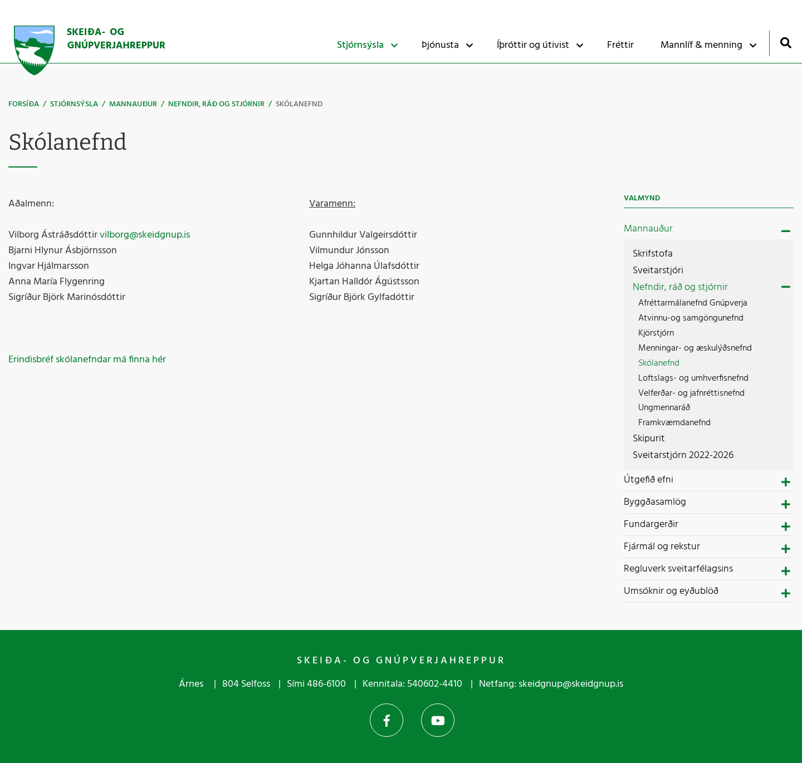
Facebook (386, 720)
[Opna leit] (785, 42)
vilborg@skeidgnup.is (145, 235)
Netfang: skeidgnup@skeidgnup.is (551, 684)
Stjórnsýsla (74, 104)
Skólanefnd (299, 104)
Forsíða (23, 104)
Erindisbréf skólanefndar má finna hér (87, 360)
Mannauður (133, 104)
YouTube (437, 720)
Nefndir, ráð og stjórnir (216, 104)
